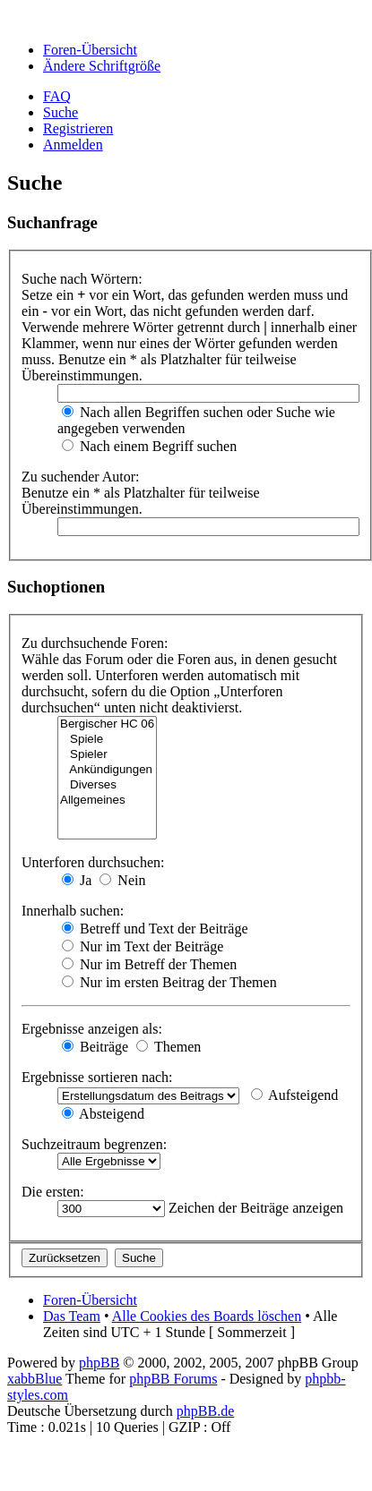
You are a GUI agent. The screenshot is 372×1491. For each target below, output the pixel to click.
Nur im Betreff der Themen (149, 964)
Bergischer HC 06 (107, 724)
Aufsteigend (294, 1095)
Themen (168, 1046)
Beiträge (95, 1046)
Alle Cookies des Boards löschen (207, 1316)
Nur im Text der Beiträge (142, 946)
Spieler (107, 755)
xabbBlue (34, 1378)
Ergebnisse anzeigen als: (92, 1028)
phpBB (99, 1362)
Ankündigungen (107, 770)
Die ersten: (53, 1191)
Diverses (107, 785)
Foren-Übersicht (90, 49)
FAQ (57, 96)
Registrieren (78, 128)
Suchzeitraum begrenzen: (94, 1144)
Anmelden (73, 144)
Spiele (107, 739)
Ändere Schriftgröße (101, 65)
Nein (122, 880)
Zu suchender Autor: (81, 476)
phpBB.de (205, 1411)
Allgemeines (107, 800)
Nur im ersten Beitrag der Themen (169, 982)
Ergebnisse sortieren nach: (97, 1077)
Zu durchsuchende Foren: (95, 643)
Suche (60, 112)
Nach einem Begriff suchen (149, 446)
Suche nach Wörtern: (82, 278)
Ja (76, 880)
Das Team (71, 1316)
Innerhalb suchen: (73, 910)
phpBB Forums (173, 1378)
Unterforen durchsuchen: (93, 862)
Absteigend (103, 1113)
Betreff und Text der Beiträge (155, 928)
